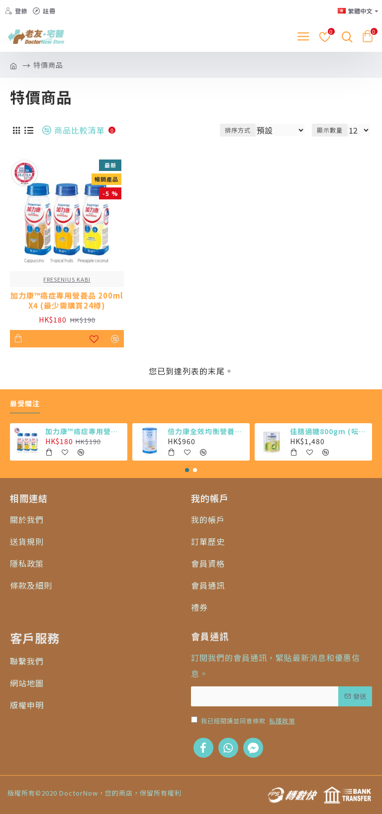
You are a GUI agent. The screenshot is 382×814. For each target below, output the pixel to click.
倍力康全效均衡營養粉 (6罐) (207, 431)
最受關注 (25, 403)
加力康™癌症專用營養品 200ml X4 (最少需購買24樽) (66, 300)
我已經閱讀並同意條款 (243, 721)
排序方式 (238, 130)
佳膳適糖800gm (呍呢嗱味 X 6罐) (329, 431)
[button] (187, 470)
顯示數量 (330, 130)
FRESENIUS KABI (67, 279)
